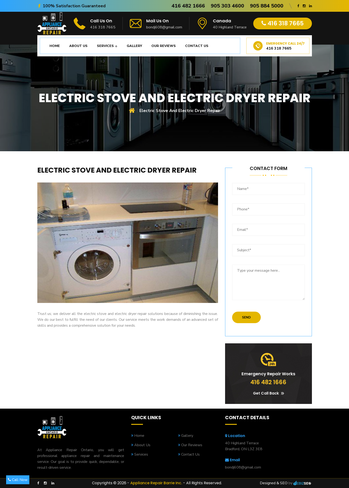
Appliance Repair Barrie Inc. (156, 483)
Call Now (17, 479)
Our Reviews (163, 46)
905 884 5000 (266, 6)
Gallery (134, 46)
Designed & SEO (274, 483)
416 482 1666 (188, 6)
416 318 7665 (102, 27)
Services (105, 46)
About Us (78, 46)
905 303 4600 (227, 6)
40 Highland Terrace (230, 27)
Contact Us (196, 46)
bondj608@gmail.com (164, 27)
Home (55, 46)
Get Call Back (268, 393)
